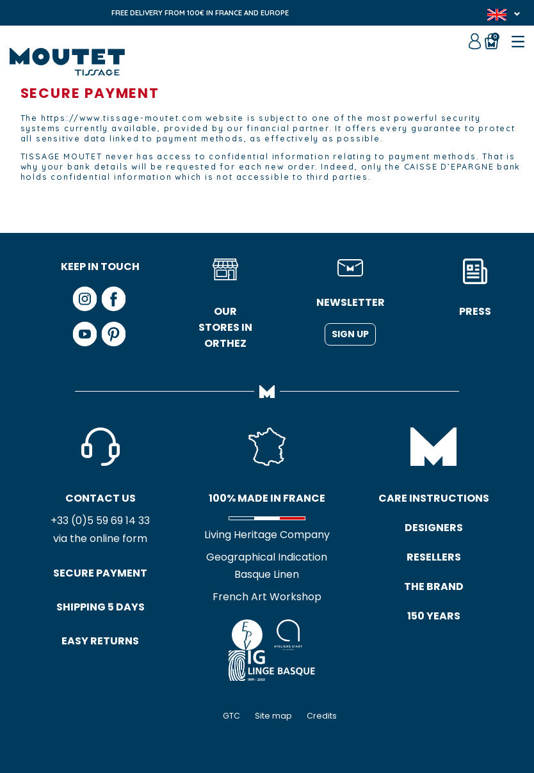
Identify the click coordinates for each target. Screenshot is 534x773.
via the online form (100, 538)
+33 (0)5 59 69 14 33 (100, 520)
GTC (231, 715)
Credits (322, 715)
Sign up (350, 334)
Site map (273, 715)
